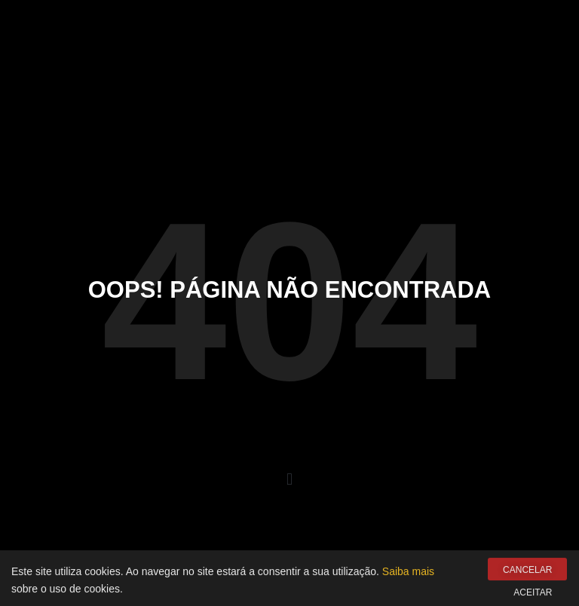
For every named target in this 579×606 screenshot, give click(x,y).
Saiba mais (408, 574)
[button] (289, 479)
